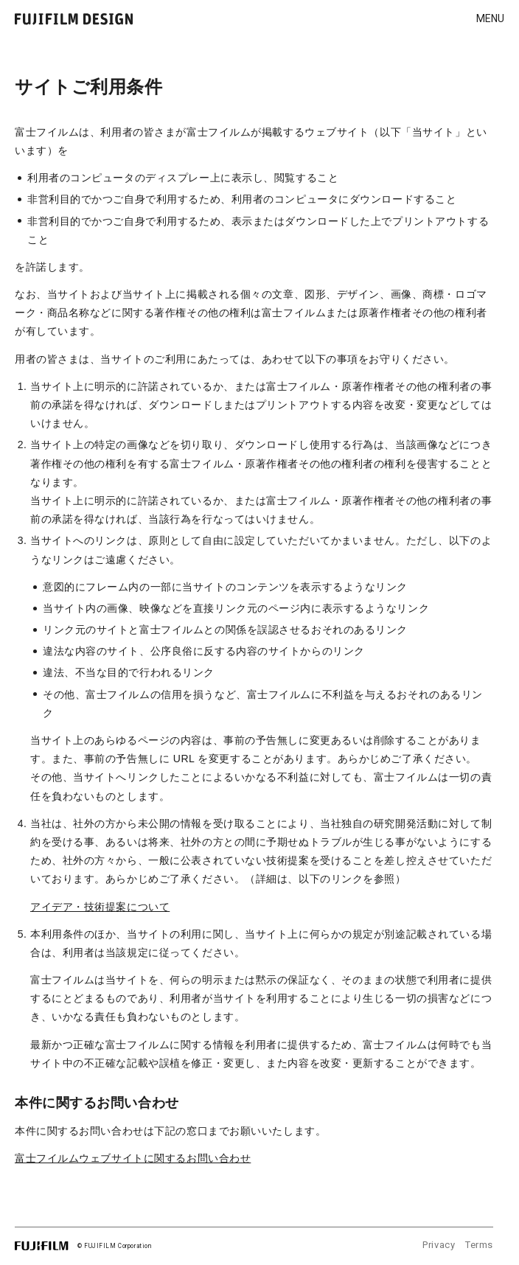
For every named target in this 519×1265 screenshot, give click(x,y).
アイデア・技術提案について (100, 907)
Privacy (438, 1244)
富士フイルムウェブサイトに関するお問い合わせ (133, 1158)
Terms (479, 1244)
